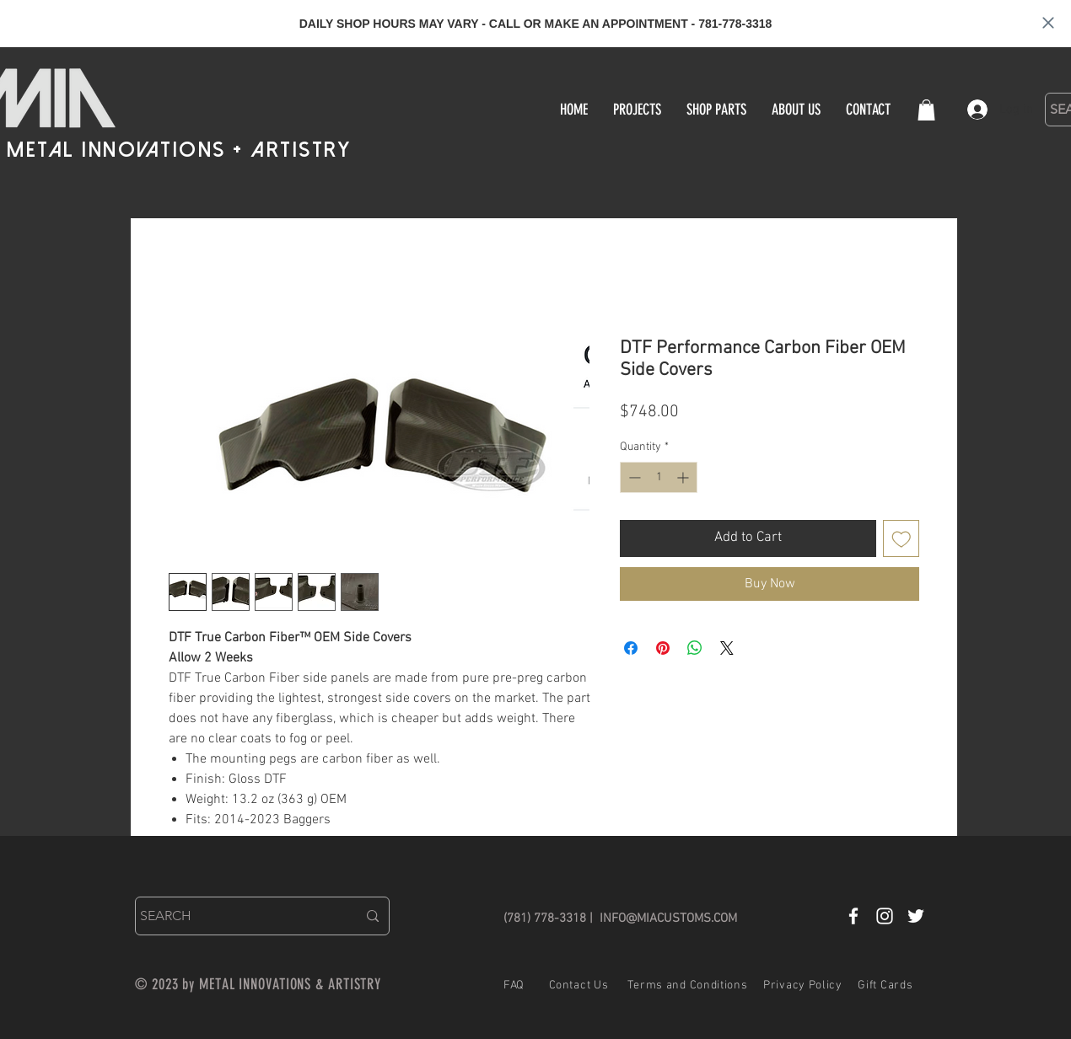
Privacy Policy (802, 985)
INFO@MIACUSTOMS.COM (668, 918)
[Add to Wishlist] (901, 538)
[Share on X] (727, 648)
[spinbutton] (658, 477)
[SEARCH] (235, 916)
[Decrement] (632, 477)
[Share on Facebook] (631, 648)
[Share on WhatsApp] (695, 648)
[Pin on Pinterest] (663, 648)
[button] (926, 110)
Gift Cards (885, 985)
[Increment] (684, 477)
